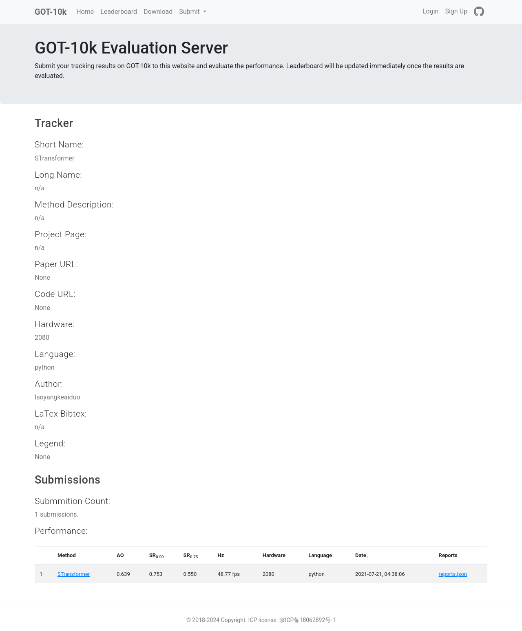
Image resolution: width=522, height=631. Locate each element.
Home (86, 11)
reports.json (453, 574)
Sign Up (456, 11)
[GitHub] (479, 11)
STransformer (74, 574)
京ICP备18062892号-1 (307, 620)
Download (158, 12)
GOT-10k (50, 12)
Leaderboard (118, 12)
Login (430, 11)
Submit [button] (190, 12)
